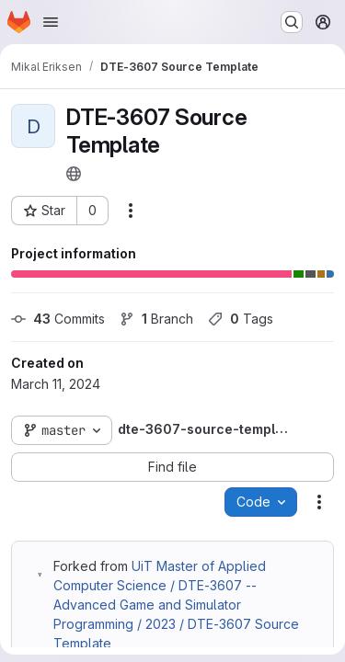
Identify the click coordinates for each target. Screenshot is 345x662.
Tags (240, 318)
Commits (58, 318)
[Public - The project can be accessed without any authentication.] (73, 173)
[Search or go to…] (292, 22)
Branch (156, 318)
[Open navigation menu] (50, 22)
